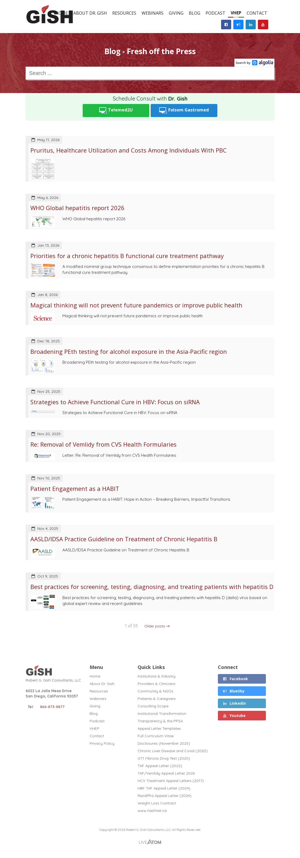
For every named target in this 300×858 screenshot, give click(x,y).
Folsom (184, 110)
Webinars (152, 13)
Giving (176, 13)
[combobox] (150, 73)
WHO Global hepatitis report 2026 (77, 208)
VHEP (236, 13)
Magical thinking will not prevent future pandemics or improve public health (136, 305)
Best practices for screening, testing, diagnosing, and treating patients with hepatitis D (151, 587)
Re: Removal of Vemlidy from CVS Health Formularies (103, 444)
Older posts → (157, 626)
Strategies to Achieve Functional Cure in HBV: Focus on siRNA (115, 402)
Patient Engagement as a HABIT (74, 488)
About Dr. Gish (90, 13)
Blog (194, 13)
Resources (124, 13)
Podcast (215, 13)
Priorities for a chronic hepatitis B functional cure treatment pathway (127, 256)
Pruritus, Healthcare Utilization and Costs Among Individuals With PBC (128, 150)
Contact (257, 13)
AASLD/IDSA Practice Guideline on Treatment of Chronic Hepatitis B (123, 539)
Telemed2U (116, 110)
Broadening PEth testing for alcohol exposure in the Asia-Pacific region (128, 351)
